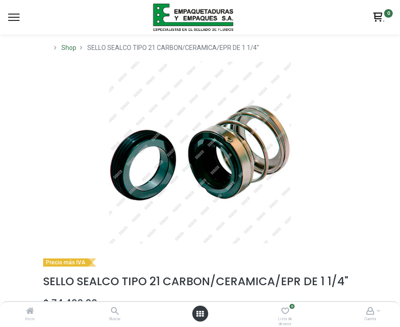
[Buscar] (114, 311)
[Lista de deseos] (285, 311)
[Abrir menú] (200, 313)
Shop (68, 47)
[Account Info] (370, 311)
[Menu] (13, 17)
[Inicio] (30, 311)
